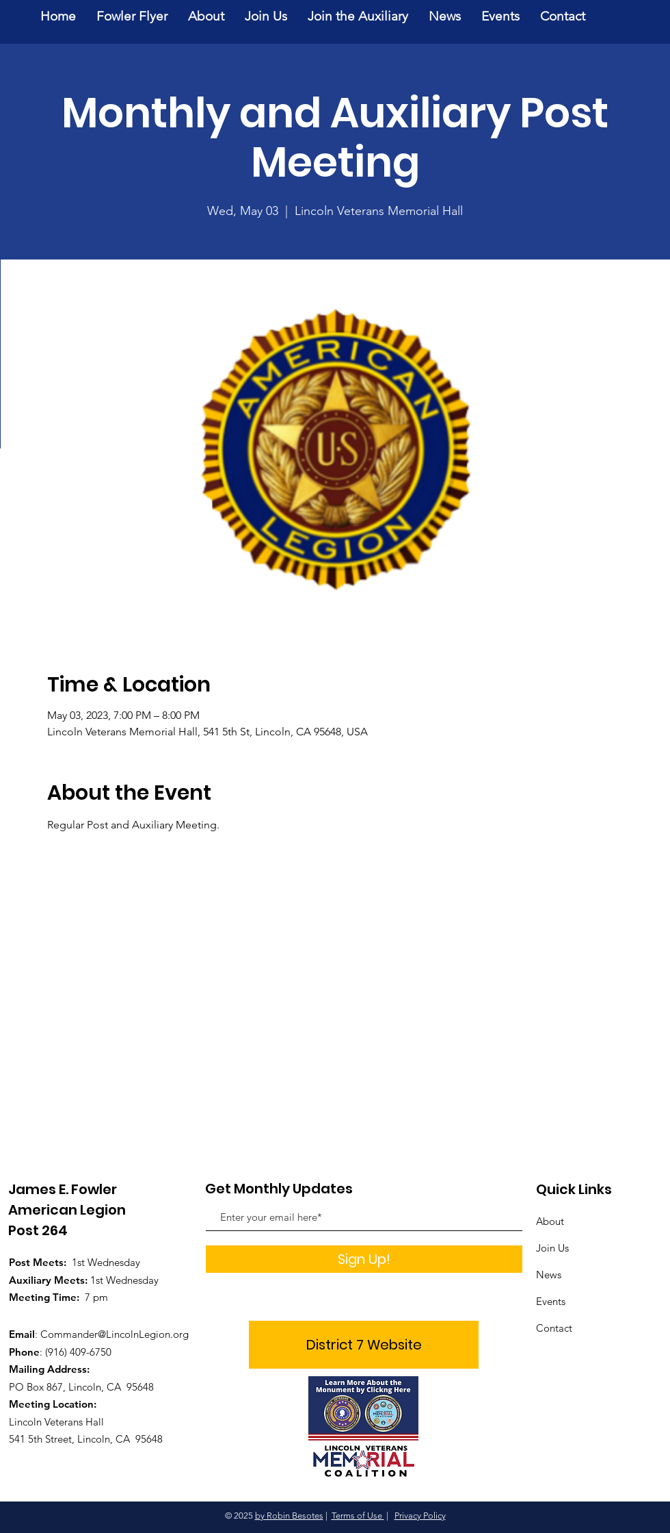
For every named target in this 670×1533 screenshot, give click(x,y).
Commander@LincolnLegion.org (114, 1334)
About (550, 1221)
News (548, 1274)
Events (550, 1301)
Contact (554, 1327)
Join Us (552, 1247)
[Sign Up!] (364, 1259)
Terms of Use (358, 1515)
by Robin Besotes (289, 1515)
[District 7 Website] (364, 1345)
